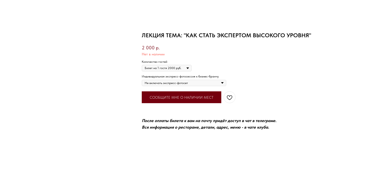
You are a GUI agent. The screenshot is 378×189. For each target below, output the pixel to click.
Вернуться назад (20, 7)
